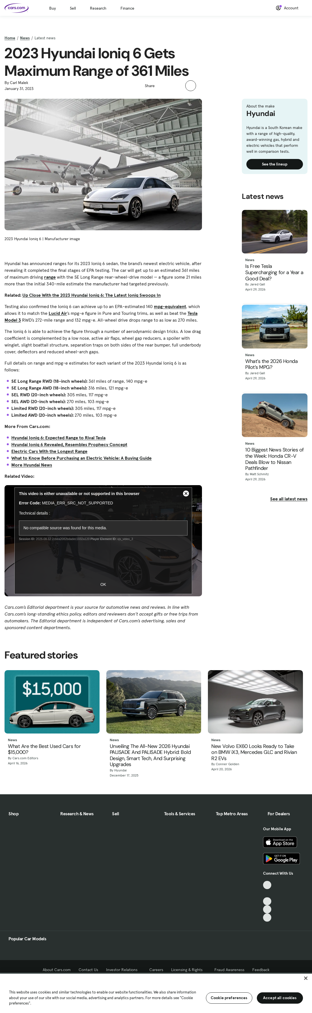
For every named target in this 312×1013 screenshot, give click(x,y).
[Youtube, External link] (267, 901)
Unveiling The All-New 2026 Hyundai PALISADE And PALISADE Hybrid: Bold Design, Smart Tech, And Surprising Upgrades (150, 755)
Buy (52, 8)
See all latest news (288, 499)
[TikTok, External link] (267, 885)
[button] (162, 85)
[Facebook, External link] (267, 893)
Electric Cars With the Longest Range (49, 451)
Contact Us (88, 969)
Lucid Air (58, 313)
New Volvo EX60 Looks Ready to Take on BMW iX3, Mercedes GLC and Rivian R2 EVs (254, 752)
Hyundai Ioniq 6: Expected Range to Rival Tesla (58, 437)
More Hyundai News (31, 465)
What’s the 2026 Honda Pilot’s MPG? (271, 364)
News (25, 37)
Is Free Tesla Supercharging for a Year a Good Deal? (274, 272)
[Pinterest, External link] (267, 917)
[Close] (306, 978)
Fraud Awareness (229, 969)
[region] (156, 993)
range (50, 277)
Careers (156, 969)
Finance (127, 8)
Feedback (261, 969)
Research (98, 8)
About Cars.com (57, 969)
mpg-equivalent (170, 306)
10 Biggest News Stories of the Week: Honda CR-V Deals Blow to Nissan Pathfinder (274, 459)
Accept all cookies (280, 997)
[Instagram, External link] (267, 909)
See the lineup (274, 164)
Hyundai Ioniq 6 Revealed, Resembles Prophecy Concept (69, 444)
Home (10, 37)
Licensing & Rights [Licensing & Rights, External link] (188, 969)
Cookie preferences (229, 997)
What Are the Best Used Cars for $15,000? (44, 749)
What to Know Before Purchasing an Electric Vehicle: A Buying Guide (81, 458)
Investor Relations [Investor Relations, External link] (123, 969)
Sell (73, 8)
